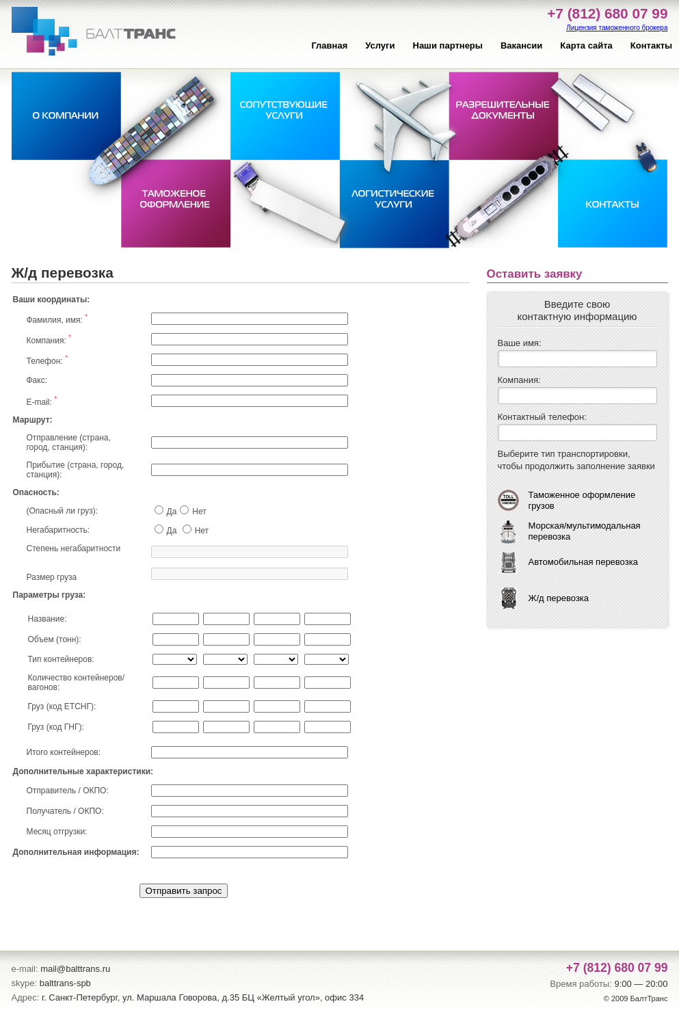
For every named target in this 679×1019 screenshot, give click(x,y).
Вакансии (521, 45)
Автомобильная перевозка (583, 562)
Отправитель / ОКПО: (68, 790)
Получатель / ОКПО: (65, 811)
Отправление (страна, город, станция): (69, 442)
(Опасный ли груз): (62, 511)
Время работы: (580, 984)
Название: (47, 619)
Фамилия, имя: (57, 319)
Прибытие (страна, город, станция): (75, 469)
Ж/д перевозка (559, 598)
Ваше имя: (520, 343)
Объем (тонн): (54, 639)
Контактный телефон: (542, 417)
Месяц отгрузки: (57, 831)
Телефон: (47, 360)
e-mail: (25, 969)
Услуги (380, 45)
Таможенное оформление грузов (582, 500)
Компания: (49, 339)
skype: (25, 983)
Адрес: (26, 997)
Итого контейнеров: (64, 752)
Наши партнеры (448, 45)
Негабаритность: (58, 530)
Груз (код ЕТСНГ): (62, 706)
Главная (329, 45)
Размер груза (52, 577)
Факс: (37, 380)
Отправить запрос (183, 891)
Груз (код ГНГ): (56, 727)
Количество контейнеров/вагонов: (76, 682)
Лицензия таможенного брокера (616, 27)
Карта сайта (586, 45)
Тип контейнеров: (61, 659)
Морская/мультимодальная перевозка (585, 531)
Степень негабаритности (74, 548)
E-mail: (42, 401)
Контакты (651, 45)
